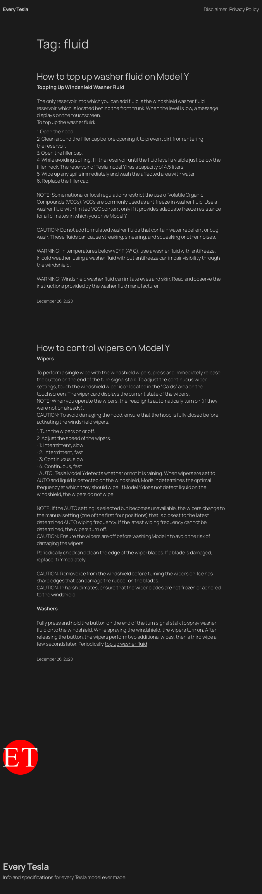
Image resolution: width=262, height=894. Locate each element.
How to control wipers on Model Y (103, 348)
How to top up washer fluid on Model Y (113, 76)
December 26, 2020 (55, 301)
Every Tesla (15, 9)
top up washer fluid (126, 643)
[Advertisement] (131, 818)
